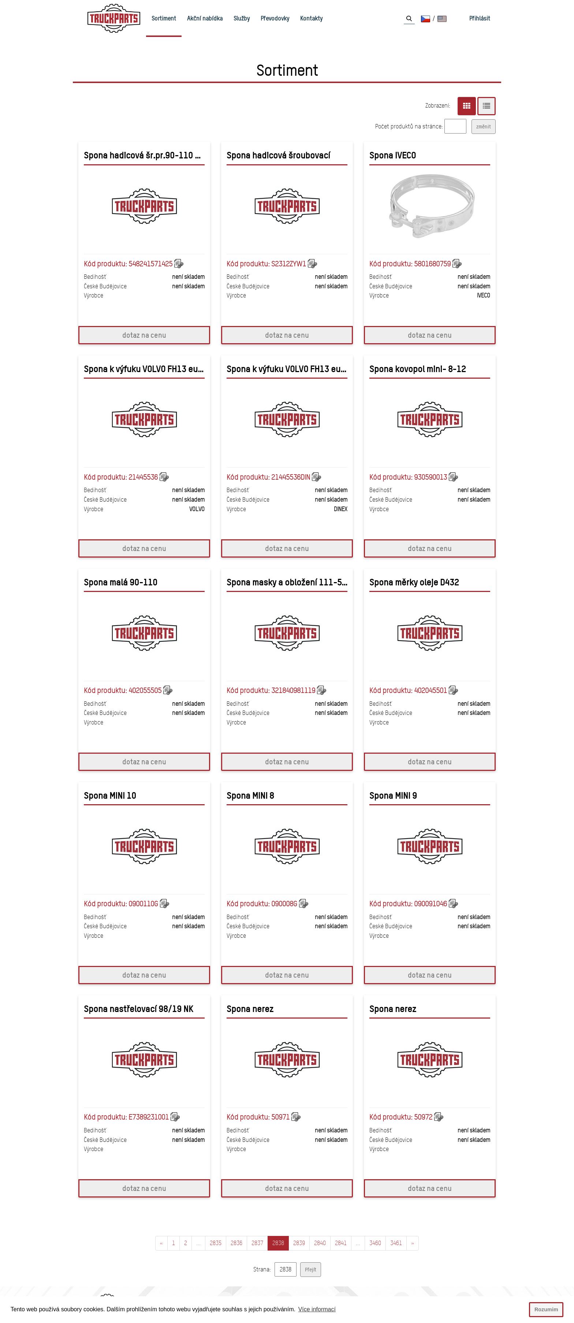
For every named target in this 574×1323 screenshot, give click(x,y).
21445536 (143, 477)
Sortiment (164, 18)
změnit (483, 126)
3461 (396, 1243)
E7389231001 (148, 1117)
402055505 (144, 690)
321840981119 (293, 690)
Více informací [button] (317, 1309)
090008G (284, 903)
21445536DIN (290, 477)
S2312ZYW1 (288, 263)
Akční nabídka (205, 18)
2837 (257, 1243)
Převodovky (275, 18)
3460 (375, 1243)
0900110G (143, 903)
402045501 (430, 690)
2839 (299, 1243)
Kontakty (311, 18)
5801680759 (432, 263)
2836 (236, 1243)
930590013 (430, 477)
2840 (320, 1243)
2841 (341, 1243)
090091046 (430, 903)
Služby (242, 18)
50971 (280, 1117)
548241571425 (150, 263)
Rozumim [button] (546, 1309)
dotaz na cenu (144, 335)
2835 (215, 1243)
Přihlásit (479, 18)
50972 (423, 1117)
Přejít (310, 1269)
